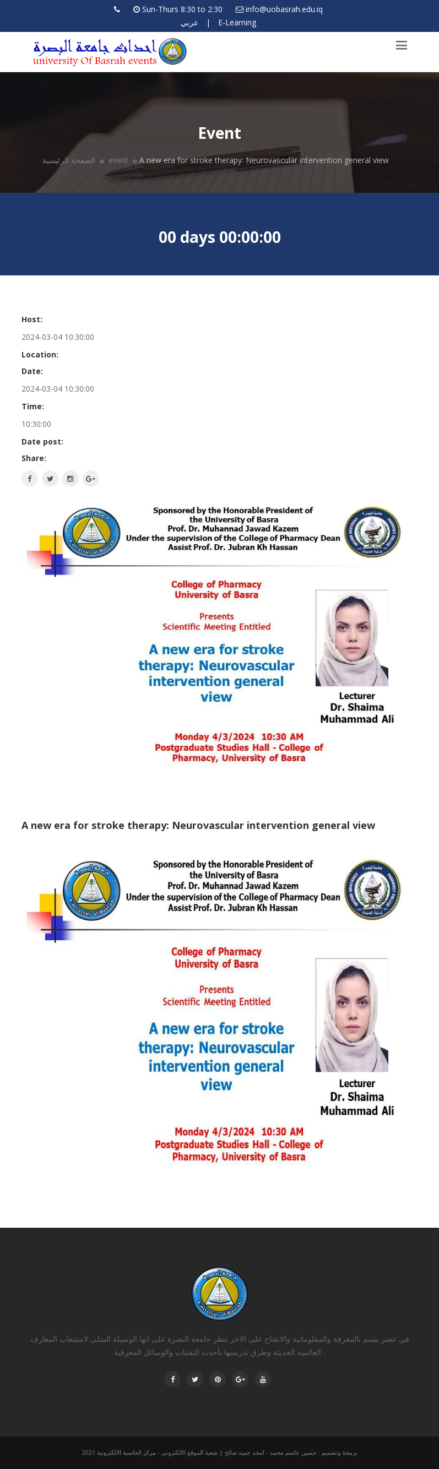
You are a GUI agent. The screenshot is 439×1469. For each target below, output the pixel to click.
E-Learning (237, 22)
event (117, 160)
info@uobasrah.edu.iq (284, 9)
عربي (189, 22)
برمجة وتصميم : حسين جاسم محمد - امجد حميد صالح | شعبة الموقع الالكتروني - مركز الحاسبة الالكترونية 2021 (219, 1452)
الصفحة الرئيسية (68, 160)
